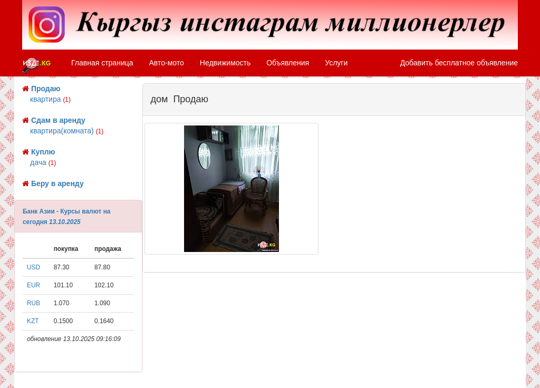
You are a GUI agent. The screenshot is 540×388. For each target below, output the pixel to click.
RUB (33, 303)
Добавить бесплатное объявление (459, 63)
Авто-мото (166, 63)
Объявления (287, 63)
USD (33, 267)
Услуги (336, 63)
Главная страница (102, 63)
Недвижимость (225, 63)
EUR (33, 285)
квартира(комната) (66, 131)
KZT (32, 321)
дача (43, 162)
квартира (50, 99)
